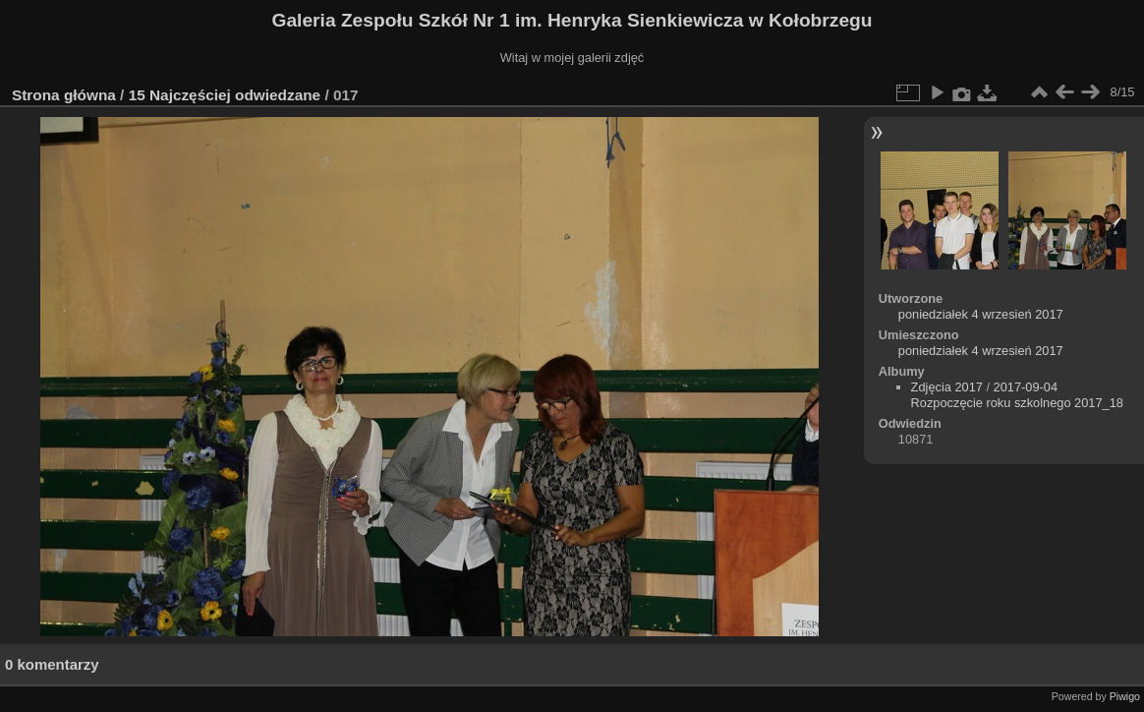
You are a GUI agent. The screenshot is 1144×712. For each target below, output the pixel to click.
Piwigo (1125, 696)
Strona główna (64, 95)
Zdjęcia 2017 (947, 387)
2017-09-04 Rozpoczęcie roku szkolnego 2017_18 (1017, 395)
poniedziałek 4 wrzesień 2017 (980, 314)
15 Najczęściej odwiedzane (225, 95)
